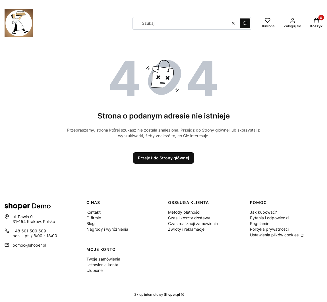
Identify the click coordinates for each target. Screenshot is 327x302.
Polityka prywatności (269, 229)
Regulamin (259, 223)
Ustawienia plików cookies (275, 234)
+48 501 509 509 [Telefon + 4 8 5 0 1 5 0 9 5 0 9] (29, 230)
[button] (245, 23)
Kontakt (93, 212)
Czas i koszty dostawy (189, 217)
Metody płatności (184, 212)
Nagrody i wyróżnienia (107, 229)
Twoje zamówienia (103, 259)
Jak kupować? (263, 212)
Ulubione (94, 270)
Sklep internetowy (157, 294)
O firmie (93, 217)
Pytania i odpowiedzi (269, 217)
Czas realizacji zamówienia (193, 223)
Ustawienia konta (102, 264)
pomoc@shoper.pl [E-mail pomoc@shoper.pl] (29, 245)
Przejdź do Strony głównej (163, 157)
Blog (90, 223)
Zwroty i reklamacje (186, 229)
